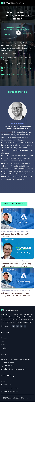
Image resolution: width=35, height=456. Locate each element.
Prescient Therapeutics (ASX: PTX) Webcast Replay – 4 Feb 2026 (16, 265)
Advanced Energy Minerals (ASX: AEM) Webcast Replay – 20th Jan (15, 294)
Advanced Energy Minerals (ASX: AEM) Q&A (15, 235)
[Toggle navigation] (32, 3)
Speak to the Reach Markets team (13, 75)
